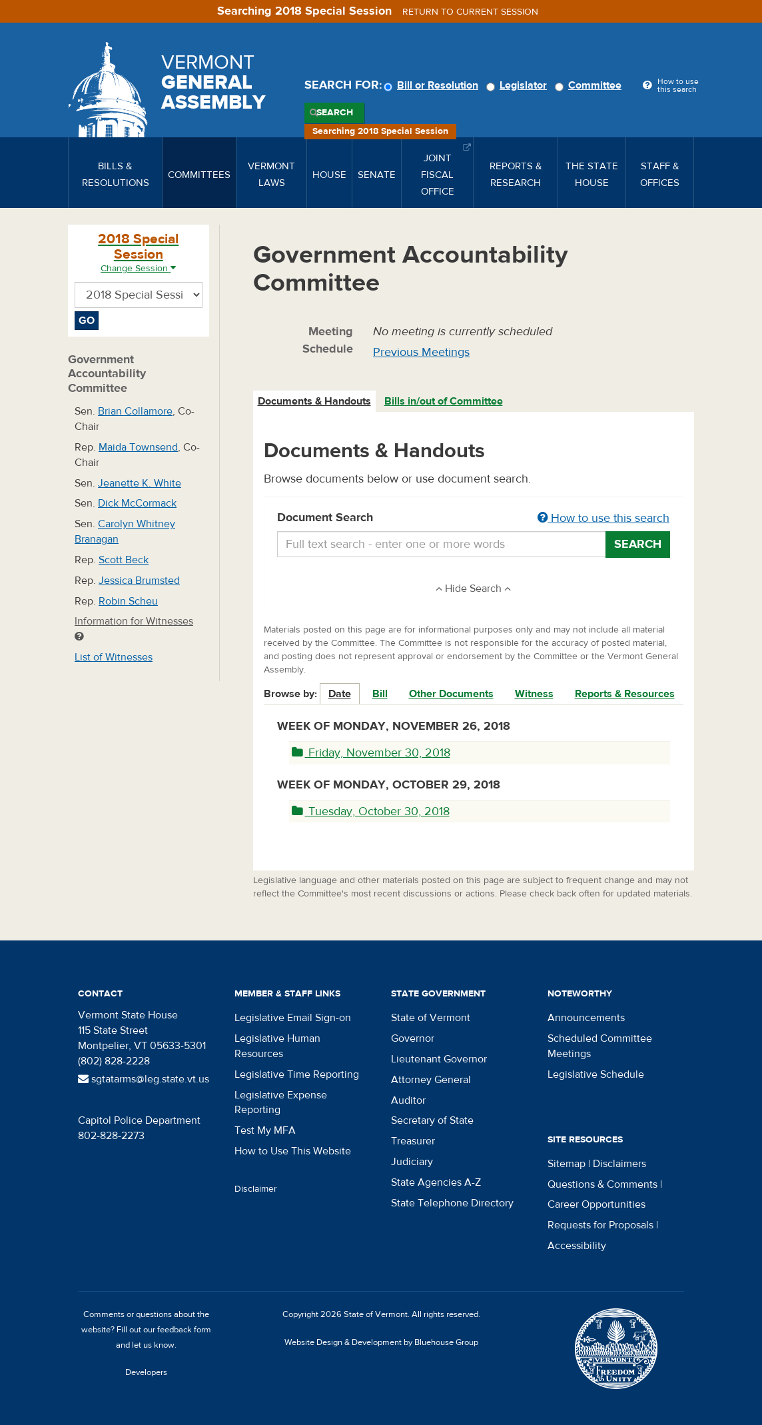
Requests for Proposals (600, 1225)
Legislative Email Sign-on (292, 1017)
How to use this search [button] (603, 518)
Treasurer (413, 1141)
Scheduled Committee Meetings (600, 1046)
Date (339, 694)
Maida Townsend (138, 447)
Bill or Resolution (433, 85)
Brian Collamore (135, 411)
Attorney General (431, 1079)
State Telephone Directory (452, 1203)
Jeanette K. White (139, 483)
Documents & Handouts (314, 401)
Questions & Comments (602, 1184)
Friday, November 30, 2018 (371, 752)
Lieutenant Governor (439, 1059)
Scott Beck (124, 560)
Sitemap (566, 1163)
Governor (412, 1038)
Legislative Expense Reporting (280, 1102)
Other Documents (451, 694)
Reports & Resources (625, 694)
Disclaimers (619, 1163)
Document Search (474, 518)
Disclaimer (255, 1189)
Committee (590, 85)
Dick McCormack (137, 503)
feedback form (184, 1329)
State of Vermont (430, 1017)
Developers (146, 1372)
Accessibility (577, 1245)
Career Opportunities (596, 1204)
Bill (380, 694)
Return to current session (470, 12)
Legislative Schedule (596, 1074)
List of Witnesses (114, 657)
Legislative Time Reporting (296, 1074)
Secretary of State (432, 1120)
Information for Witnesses (134, 628)
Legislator (518, 85)
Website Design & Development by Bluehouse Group (381, 1342)
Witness (534, 694)
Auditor (408, 1100)
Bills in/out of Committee (443, 401)
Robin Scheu (128, 601)
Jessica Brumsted (139, 580)
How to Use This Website (292, 1151)
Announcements (586, 1017)
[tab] (315, 402)
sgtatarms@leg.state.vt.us (143, 1079)
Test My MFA (265, 1130)
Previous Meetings (421, 352)
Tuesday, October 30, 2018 (371, 811)
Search (334, 113)
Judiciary (412, 1161)
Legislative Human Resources (277, 1046)
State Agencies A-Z (436, 1182)
